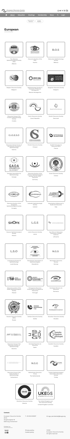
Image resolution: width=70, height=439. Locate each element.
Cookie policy (29, 432)
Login (63, 15)
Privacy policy (29, 430)
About (12, 15)
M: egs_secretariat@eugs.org (55, 416)
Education (21, 15)
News (52, 15)
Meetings (31, 15)
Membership (42, 15)
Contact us (7, 426)
